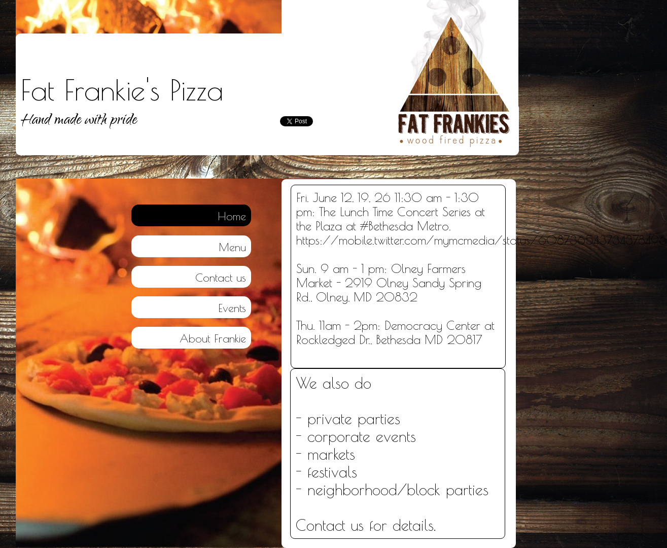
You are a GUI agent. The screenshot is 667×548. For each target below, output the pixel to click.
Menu (232, 247)
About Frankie (213, 338)
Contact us (220, 277)
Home (232, 216)
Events (232, 308)
